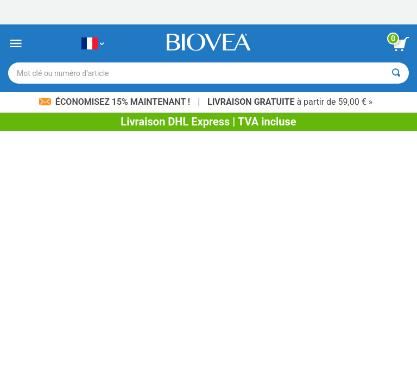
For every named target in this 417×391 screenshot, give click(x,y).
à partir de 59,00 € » (289, 102)
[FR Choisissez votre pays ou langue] (92, 44)
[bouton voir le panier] (400, 44)
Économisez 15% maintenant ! (115, 102)
